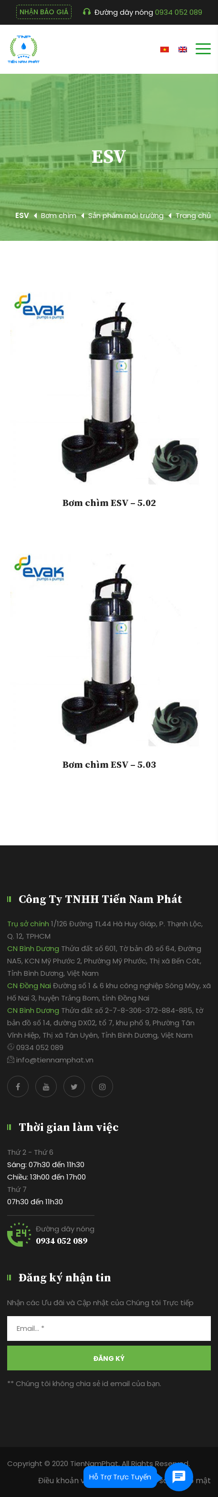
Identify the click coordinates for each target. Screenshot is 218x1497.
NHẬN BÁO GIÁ (44, 12)
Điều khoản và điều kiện (81, 1480)
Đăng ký (109, 1358)
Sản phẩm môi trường (126, 215)
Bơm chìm (58, 215)
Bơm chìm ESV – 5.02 (109, 503)
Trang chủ (193, 215)
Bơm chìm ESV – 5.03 (109, 765)
